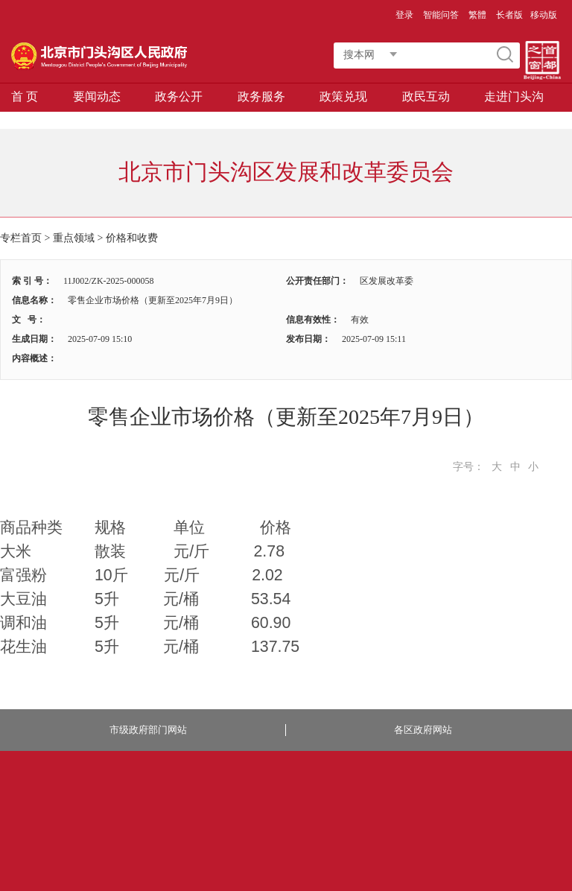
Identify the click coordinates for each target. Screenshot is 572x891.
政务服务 (261, 96)
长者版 (509, 15)
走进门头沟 (514, 96)
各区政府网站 (423, 729)
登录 (404, 15)
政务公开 (179, 96)
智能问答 (441, 15)
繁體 (477, 15)
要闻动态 (97, 96)
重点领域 (74, 238)
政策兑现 (343, 96)
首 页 (24, 96)
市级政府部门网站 (148, 729)
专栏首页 (21, 238)
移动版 (543, 15)
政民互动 (426, 96)
